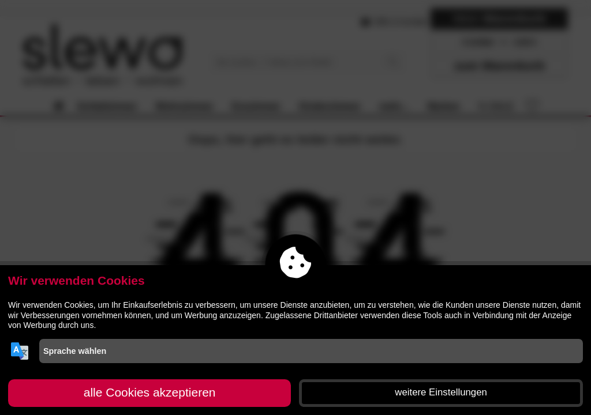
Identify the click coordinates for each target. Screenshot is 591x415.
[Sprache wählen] (311, 351)
